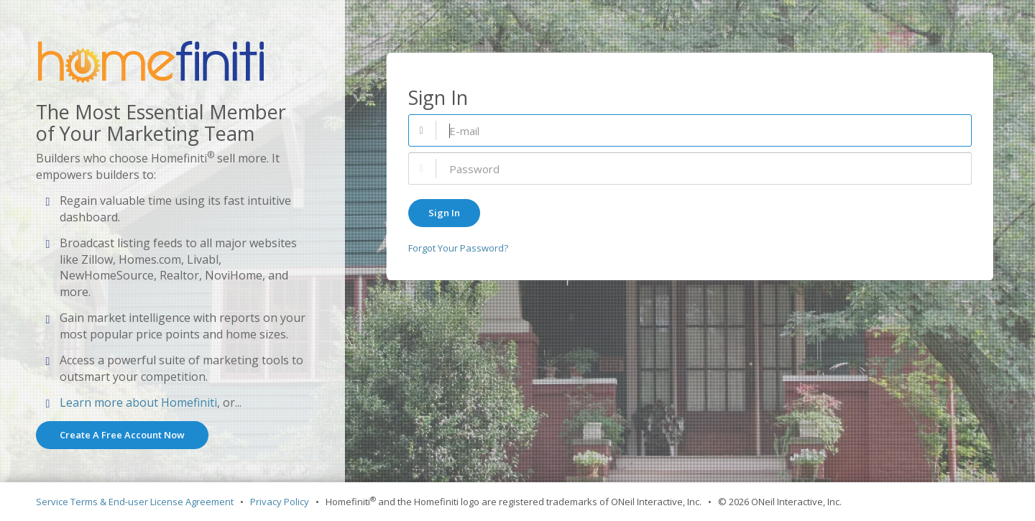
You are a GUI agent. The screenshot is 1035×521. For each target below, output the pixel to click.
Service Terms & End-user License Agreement (135, 501)
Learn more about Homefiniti (138, 402)
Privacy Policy (279, 501)
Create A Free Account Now (122, 434)
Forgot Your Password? (458, 247)
